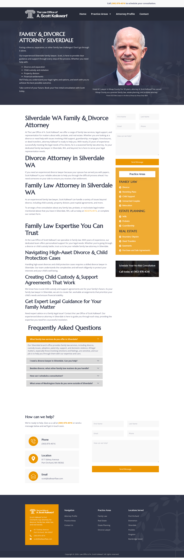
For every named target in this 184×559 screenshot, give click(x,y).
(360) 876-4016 (118, 3)
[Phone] (33, 442)
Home (82, 14)
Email (44, 475)
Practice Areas (101, 14)
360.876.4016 (90, 210)
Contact (144, 14)
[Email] (33, 477)
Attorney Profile (125, 14)
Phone (45, 441)
